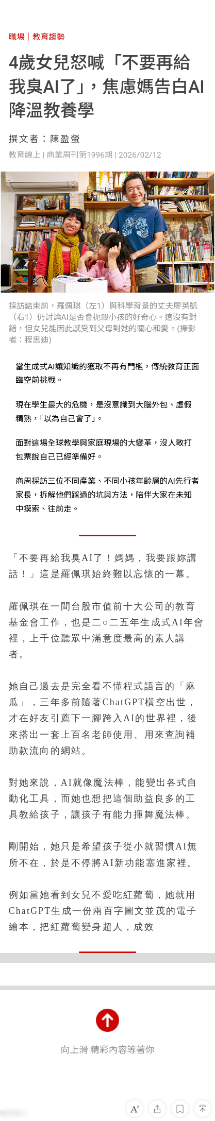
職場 (17, 37)
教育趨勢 (48, 37)
